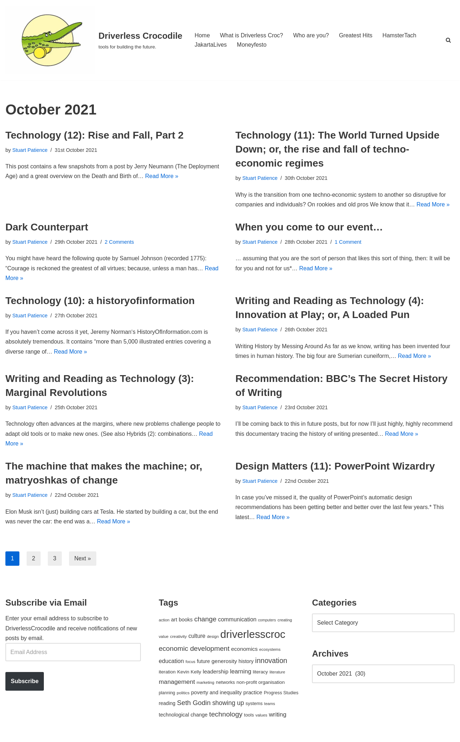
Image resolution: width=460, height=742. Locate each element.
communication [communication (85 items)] (237, 620)
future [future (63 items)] (203, 662)
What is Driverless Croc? (251, 35)
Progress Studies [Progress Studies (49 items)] (281, 693)
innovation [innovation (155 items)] (271, 661)
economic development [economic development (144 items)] (194, 649)
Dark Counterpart (46, 227)
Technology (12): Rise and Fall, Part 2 (94, 135)
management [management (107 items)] (177, 682)
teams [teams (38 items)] (269, 704)
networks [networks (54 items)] (225, 683)
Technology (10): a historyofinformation (100, 300)
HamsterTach (400, 35)
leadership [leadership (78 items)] (215, 672)
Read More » (162, 176)
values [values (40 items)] (261, 716)
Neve (12, 733)
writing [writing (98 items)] (277, 715)
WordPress (69, 733)
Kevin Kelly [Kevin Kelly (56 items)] (189, 672)
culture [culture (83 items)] (196, 636)
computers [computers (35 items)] (267, 621)
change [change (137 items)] (205, 620)
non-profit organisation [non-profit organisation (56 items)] (260, 683)
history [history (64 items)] (246, 662)
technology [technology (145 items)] (226, 715)
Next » (82, 559)
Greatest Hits (356, 35)
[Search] (448, 40)
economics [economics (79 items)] (244, 650)
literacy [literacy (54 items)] (260, 672)
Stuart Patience (29, 150)
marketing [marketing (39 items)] (205, 683)
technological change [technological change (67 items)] (183, 715)
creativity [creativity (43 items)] (178, 636)
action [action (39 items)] (164, 621)
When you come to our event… (309, 227)
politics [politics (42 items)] (183, 693)
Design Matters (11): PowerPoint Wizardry (335, 466)
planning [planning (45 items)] (167, 693)
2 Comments (119, 242)
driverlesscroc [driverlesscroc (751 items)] (252, 634)
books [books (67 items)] (186, 620)
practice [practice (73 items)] (252, 693)
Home (202, 35)
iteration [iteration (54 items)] (167, 672)
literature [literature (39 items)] (277, 673)
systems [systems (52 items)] (253, 704)
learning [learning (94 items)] (240, 672)
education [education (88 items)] (171, 661)
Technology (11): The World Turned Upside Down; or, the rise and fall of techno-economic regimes (337, 149)
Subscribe (24, 682)
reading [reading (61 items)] (167, 704)
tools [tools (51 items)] (249, 715)
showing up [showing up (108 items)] (228, 703)
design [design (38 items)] (213, 637)
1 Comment (348, 242)
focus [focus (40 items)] (190, 662)
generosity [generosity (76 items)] (224, 662)
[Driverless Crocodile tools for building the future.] (93, 40)
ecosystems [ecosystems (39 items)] (269, 650)
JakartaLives (210, 45)
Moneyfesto (252, 45)
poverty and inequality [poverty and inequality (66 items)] (216, 693)
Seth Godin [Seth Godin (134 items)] (194, 703)
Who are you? (311, 35)
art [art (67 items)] (174, 620)
